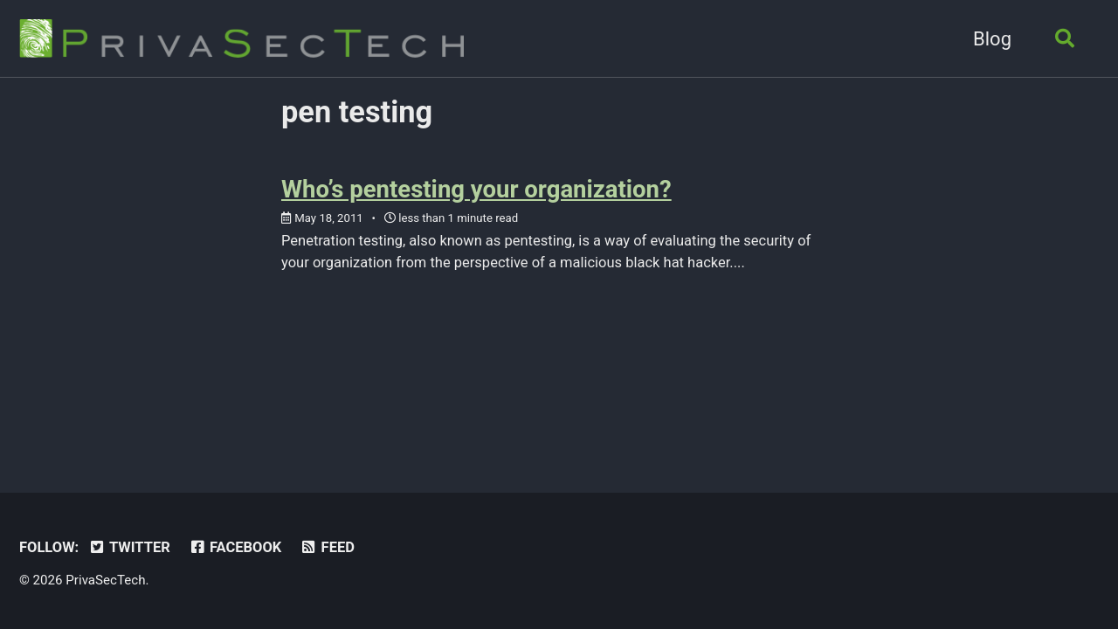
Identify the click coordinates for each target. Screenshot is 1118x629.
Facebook (234, 547)
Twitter (129, 547)
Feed (327, 547)
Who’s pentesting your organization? (476, 189)
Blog (992, 39)
